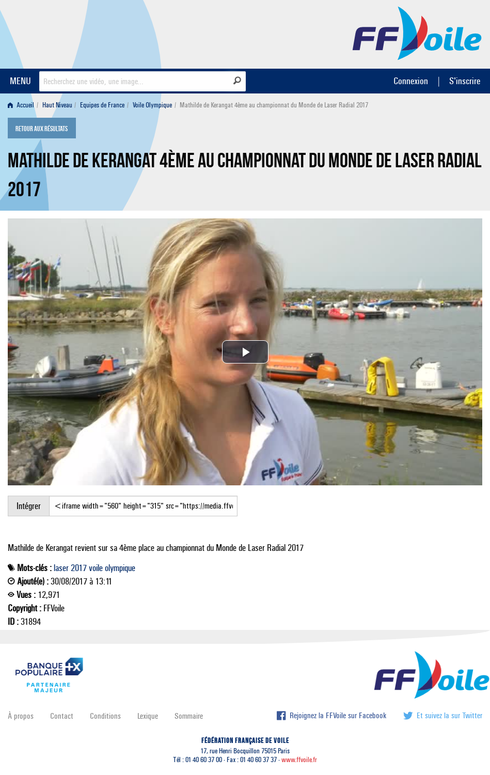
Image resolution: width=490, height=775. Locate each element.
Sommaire (189, 716)
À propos (21, 716)
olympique (120, 568)
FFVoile (417, 32)
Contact (61, 716)
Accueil (21, 105)
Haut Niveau (57, 105)
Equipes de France (102, 105)
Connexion (410, 81)
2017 (79, 568)
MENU (20, 81)
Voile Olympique (152, 105)
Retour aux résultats (41, 129)
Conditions (105, 716)
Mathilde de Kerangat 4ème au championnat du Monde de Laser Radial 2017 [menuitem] (274, 105)
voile (96, 568)
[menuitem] (23, 105)
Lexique (147, 716)
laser (61, 568)
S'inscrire (464, 81)
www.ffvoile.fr (299, 759)
